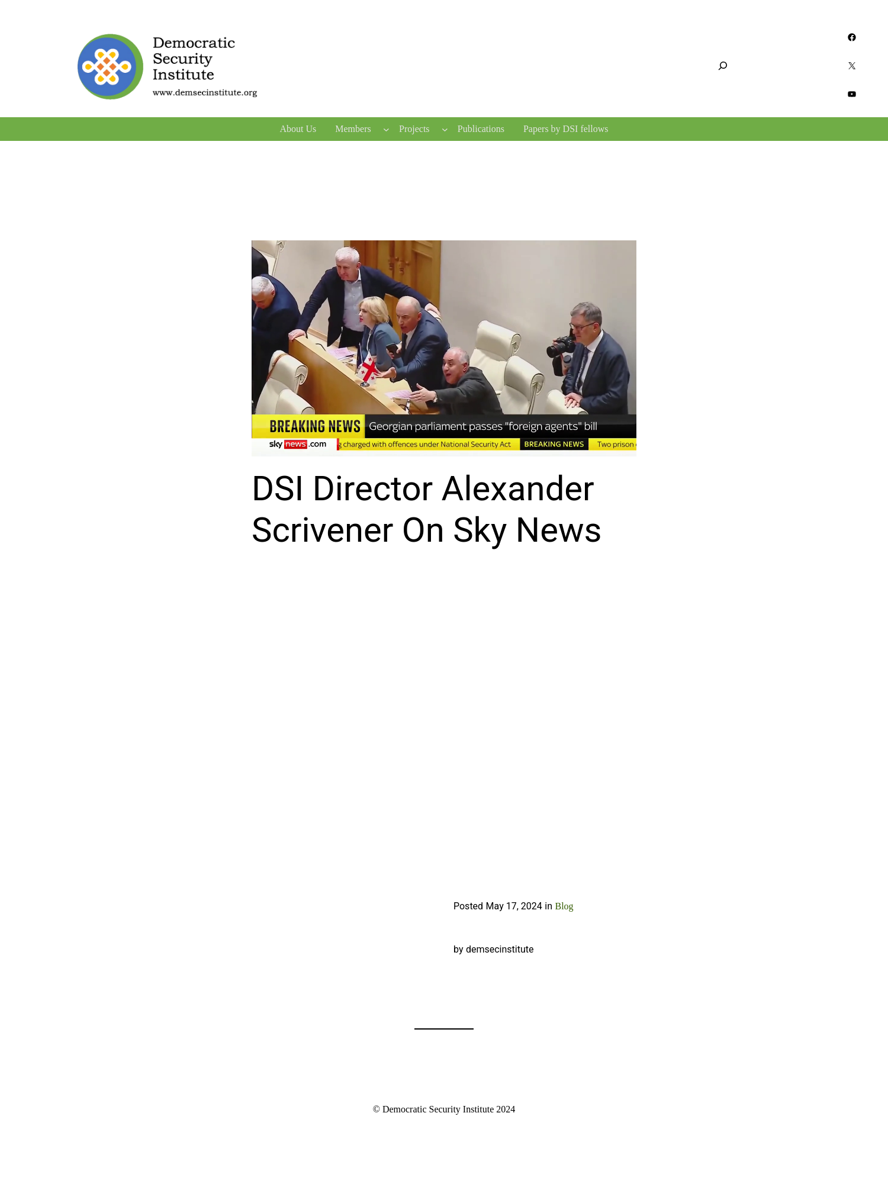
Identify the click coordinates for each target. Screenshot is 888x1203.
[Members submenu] (386, 129)
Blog (564, 906)
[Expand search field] (722, 65)
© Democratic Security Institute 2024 (444, 1109)
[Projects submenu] (445, 129)
